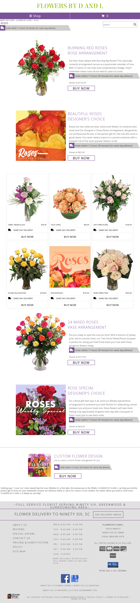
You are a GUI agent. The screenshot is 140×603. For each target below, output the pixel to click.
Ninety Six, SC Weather (55, 590)
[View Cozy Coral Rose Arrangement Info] (70, 198)
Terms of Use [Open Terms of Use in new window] (78, 599)
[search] (135, 24)
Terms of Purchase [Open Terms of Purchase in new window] (117, 597)
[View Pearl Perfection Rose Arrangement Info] (112, 267)
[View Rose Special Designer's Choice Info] (41, 410)
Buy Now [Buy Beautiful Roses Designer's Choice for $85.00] (81, 158)
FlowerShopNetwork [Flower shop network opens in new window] (72, 597)
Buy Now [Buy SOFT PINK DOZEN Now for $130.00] (113, 237)
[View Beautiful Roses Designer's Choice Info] (41, 135)
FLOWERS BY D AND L (70, 6)
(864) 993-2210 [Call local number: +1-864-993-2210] (116, 536)
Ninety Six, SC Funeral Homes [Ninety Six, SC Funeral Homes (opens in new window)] (56, 585)
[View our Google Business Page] (74, 582)
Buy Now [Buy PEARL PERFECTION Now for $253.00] (113, 305)
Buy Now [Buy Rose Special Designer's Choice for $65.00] (81, 432)
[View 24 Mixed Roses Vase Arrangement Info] (41, 342)
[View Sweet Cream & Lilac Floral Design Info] (27, 198)
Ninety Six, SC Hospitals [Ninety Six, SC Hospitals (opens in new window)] (86, 585)
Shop (35, 16)
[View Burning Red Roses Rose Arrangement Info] (41, 67)
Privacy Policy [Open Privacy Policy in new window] (95, 597)
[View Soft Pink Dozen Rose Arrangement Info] (112, 198)
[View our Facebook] (65, 582)
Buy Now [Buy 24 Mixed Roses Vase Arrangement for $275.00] (81, 362)
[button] (113, 565)
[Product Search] (117, 24)
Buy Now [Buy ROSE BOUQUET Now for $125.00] (70, 305)
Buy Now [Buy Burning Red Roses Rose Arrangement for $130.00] (81, 88)
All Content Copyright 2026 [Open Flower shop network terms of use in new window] (43, 597)
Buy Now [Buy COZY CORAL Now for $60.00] (70, 237)
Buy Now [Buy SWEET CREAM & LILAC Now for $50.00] (27, 237)
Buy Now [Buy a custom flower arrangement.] (67, 476)
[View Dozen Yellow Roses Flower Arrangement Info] (27, 267)
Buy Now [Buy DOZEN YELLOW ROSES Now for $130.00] (27, 305)
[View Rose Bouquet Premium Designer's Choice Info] (70, 267)
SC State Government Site (83, 590)
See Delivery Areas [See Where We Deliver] (108, 514)
